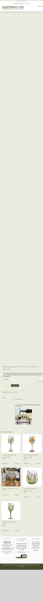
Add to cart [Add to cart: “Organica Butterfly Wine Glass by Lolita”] (6, 463)
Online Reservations (36, 545)
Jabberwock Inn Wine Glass (10, 488)
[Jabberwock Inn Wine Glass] (10, 477)
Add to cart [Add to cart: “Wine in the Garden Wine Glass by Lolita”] (27, 463)
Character (6, 379)
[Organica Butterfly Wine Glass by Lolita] (10, 443)
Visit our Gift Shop (35, 542)
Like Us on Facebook (36, 543)
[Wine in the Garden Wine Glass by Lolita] (32, 443)
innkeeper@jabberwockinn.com (7, 548)
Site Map (36, 550)
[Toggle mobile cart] (38, 6)
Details (17, 463)
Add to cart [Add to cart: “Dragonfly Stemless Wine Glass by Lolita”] (27, 497)
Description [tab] (3, 397)
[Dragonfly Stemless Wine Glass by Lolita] (32, 477)
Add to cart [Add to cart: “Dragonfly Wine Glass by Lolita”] (6, 530)
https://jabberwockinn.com (7, 549)
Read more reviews (21, 552)
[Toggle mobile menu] (41, 6)
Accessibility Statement (35, 548)
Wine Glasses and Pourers (12, 392)
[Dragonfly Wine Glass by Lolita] (10, 510)
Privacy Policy (36, 546)
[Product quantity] (6, 385)
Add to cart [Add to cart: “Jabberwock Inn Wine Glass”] (6, 495)
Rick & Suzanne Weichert (7, 551)
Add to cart (15, 385)
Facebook (25, 1)
